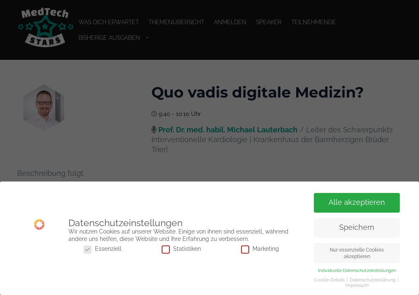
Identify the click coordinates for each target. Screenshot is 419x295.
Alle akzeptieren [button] (357, 202)
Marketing (260, 249)
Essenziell (102, 249)
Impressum (357, 285)
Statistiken (181, 249)
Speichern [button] (356, 227)
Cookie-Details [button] (330, 279)
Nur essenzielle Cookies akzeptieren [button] (357, 253)
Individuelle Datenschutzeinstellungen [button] (357, 270)
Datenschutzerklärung (373, 279)
